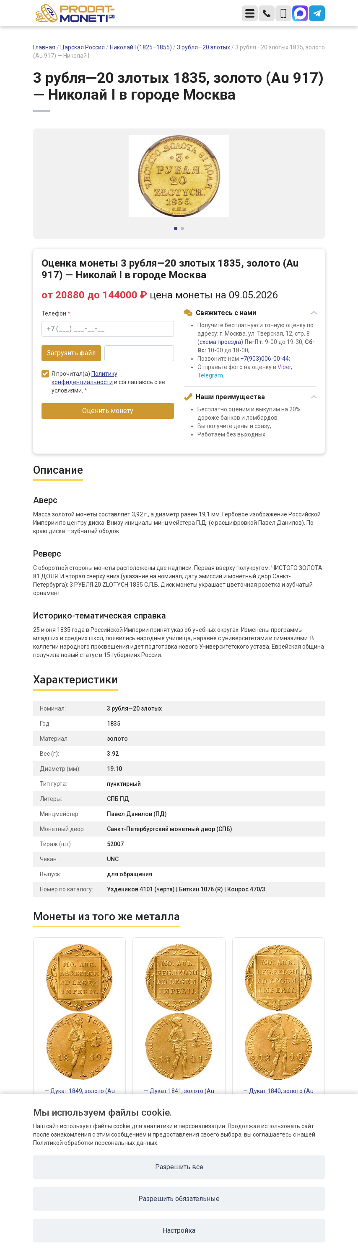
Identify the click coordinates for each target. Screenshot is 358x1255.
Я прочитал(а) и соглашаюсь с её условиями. (103, 382)
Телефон (56, 313)
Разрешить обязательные (179, 1199)
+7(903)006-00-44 (264, 358)
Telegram (210, 375)
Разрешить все (179, 1167)
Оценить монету (107, 411)
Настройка (179, 1230)
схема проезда (220, 342)
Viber (284, 367)
